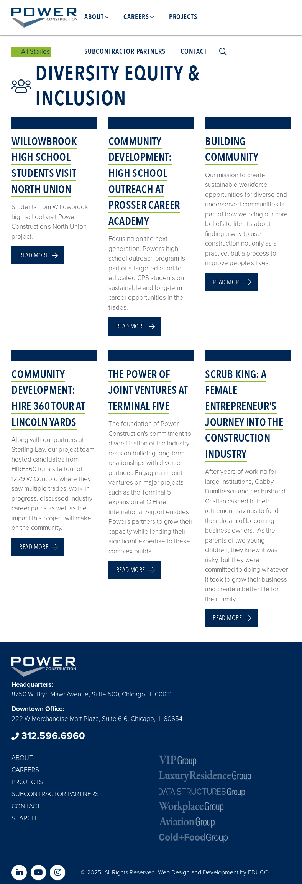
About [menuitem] (94, 17)
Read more (33, 255)
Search (23, 818)
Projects (27, 782)
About (22, 758)
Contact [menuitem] (194, 51)
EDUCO (258, 872)
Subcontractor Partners (55, 794)
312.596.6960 (48, 736)
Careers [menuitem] (136, 17)
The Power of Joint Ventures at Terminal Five (148, 390)
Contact (26, 806)
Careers (25, 770)
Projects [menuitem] (183, 17)
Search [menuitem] (221, 52)
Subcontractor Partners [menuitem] (125, 51)
